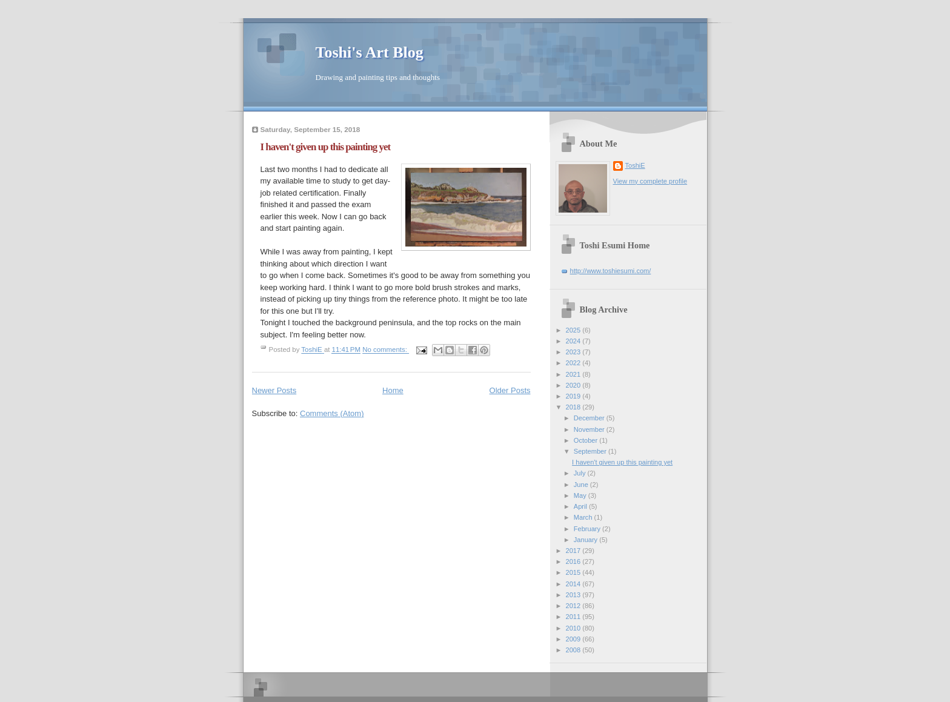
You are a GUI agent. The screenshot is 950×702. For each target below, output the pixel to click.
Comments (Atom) (332, 413)
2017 (574, 550)
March (584, 517)
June (582, 484)
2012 (574, 605)
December (590, 418)
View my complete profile (650, 181)
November (590, 429)
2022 (574, 362)
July (581, 473)
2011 (574, 616)
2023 (574, 352)
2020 (574, 385)
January (586, 539)
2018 (574, 407)
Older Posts (510, 390)
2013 (574, 594)
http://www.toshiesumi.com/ (610, 270)
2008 (574, 650)
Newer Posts (274, 390)
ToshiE (635, 165)
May (581, 495)
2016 (574, 561)
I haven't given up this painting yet (326, 147)
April (581, 506)
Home (393, 390)
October (586, 440)
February (588, 528)
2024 (574, 341)
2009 (574, 639)
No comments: (385, 350)
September (591, 451)
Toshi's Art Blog (370, 52)
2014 (574, 584)
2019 (574, 396)
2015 (574, 572)
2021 (574, 374)
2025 (574, 330)
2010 (574, 628)
